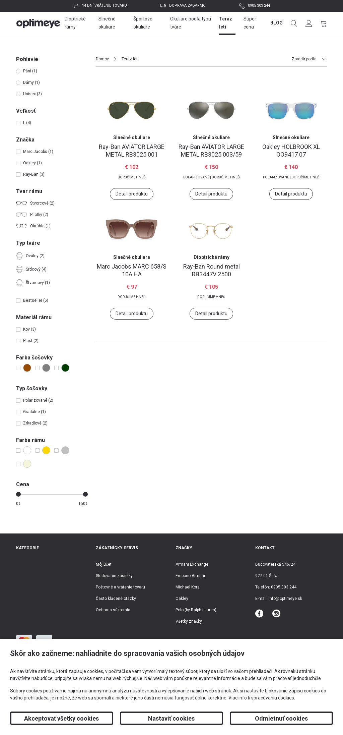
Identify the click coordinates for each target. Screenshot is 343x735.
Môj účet (104, 564)
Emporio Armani (190, 575)
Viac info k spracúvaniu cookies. (261, 697)
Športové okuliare (142, 23)
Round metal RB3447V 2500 (211, 270)
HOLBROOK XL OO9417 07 (291, 150)
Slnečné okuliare (107, 23)
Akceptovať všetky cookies (61, 718)
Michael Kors (188, 587)
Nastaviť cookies (171, 718)
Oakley (182, 598)
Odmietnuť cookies (281, 718)
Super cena (250, 23)
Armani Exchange (192, 564)
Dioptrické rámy (75, 23)
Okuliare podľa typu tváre (190, 23)
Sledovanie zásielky (114, 575)
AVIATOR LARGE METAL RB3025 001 (131, 150)
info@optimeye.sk (285, 598)
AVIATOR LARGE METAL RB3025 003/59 (211, 150)
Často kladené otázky (116, 598)
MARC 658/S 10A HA (131, 270)
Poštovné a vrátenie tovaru (120, 587)
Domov (102, 59)
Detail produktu (132, 193)
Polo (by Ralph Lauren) (196, 610)
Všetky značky (189, 621)
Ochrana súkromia (113, 610)
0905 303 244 (259, 5)
